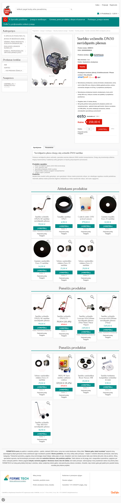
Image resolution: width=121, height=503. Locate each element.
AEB (5, 65)
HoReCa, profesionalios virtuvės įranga (19, 24)
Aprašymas (37, 147)
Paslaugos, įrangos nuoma (98, 19)
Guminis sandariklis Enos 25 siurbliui (42, 262)
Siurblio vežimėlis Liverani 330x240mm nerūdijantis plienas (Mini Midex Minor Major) (85, 320)
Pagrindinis (35, 30)
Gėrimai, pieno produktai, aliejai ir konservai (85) (14, 42)
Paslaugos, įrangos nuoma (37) (12, 47)
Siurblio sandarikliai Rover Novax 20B (86, 376)
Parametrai (49, 147)
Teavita (82, 67)
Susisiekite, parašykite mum (41, 479)
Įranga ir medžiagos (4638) (14, 39)
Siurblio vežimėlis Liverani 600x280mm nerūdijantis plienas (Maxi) (107, 319)
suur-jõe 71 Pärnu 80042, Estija (48, 491)
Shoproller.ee (115, 492)
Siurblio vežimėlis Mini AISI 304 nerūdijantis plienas (42, 424)
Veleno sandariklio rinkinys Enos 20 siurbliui (64, 263)
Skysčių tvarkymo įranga (60, 30)
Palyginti (80, 133)
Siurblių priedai (79, 30)
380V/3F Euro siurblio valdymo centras (63, 377)
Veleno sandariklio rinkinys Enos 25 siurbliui (86, 263)
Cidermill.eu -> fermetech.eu (14, 85)
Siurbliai (71, 30)
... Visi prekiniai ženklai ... (13, 71)
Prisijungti (105, 5)
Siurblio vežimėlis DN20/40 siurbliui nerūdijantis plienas (42, 219)
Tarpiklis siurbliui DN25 (64, 218)
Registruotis (113, 5)
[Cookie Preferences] (3, 500)
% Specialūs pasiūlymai (18, 19)
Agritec (7, 68)
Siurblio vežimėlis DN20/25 (64, 317)
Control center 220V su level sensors (86, 218)
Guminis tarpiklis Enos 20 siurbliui (107, 218)
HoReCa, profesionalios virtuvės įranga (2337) (13, 51)
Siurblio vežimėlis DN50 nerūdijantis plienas (97, 30)
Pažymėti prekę (82, 132)
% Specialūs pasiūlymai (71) (14, 36)
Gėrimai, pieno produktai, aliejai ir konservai (67, 19)
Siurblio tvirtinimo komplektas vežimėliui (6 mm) (107, 377)
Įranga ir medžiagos (38, 19)
